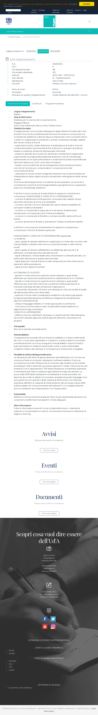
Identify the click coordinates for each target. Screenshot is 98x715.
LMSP (11, 670)
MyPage (42, 10)
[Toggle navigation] (89, 21)
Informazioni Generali (18, 103)
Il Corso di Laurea (14, 37)
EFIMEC (12, 661)
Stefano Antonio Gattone (64, 83)
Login (85, 10)
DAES (11, 650)
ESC (11, 664)
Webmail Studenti (69, 11)
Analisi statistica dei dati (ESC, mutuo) (70, 95)
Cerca (9, 12)
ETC (11, 667)
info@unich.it (51, 592)
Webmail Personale (55, 11)
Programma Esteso (54, 103)
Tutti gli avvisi (49, 450)
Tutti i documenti (49, 513)
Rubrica (78, 10)
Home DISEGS (34, 11)
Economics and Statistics (20, 687)
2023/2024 (31, 51)
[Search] (13, 10)
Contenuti (36, 103)
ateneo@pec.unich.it (51, 594)
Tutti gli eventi (49, 482)
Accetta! (86, 4)
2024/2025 (55, 51)
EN (90, 10)
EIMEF (12, 653)
